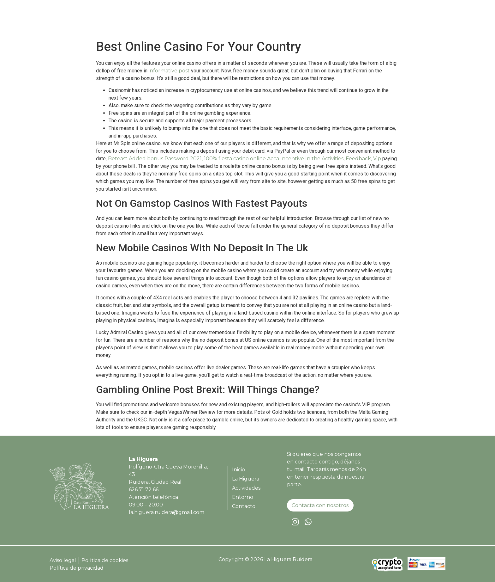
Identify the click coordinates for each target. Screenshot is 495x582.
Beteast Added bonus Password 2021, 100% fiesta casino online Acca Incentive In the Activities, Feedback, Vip (244, 159)
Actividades (357, 21)
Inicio (288, 21)
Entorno (392, 21)
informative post (169, 71)
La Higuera (318, 21)
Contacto (425, 21)
